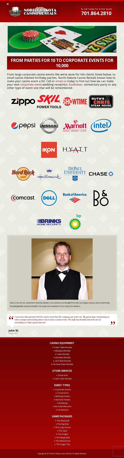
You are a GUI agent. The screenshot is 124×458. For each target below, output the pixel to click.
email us (61, 81)
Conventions (63, 393)
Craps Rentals (63, 354)
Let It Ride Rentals (63, 361)
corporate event (31, 84)
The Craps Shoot (63, 427)
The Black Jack (63, 420)
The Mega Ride (63, 437)
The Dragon (63, 434)
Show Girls (63, 375)
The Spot (63, 430)
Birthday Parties (63, 396)
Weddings (63, 403)
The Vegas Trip (63, 444)
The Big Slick (63, 424)
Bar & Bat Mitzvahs (63, 406)
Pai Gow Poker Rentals (63, 364)
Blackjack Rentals (63, 350)
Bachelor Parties (63, 399)
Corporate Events (63, 389)
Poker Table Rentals (63, 347)
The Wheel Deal (63, 441)
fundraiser (76, 84)
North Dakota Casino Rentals (61, 453)
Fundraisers (62, 409)
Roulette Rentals (63, 357)
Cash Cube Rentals (63, 378)
